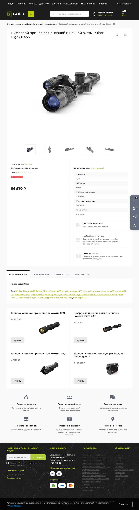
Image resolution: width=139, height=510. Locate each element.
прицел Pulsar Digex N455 (73, 294)
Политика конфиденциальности (30, 463)
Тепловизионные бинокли (93, 467)
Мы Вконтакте (88, 4)
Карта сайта (120, 473)
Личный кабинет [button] (124, 4)
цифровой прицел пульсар (45, 294)
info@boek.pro (56, 480)
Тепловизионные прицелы (93, 455)
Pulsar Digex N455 (25, 291)
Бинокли (86, 485)
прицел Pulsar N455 (98, 294)
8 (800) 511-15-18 (105, 12)
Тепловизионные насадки (93, 464)
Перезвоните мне (14, 478)
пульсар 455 (79, 297)
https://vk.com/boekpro (52, 474)
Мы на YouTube (70, 4)
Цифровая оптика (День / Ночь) (24, 24)
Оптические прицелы (91, 482)
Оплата (33, 4)
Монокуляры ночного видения (95, 479)
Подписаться (38, 457)
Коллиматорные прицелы (93, 488)
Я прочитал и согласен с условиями (26, 464)
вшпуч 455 (120, 291)
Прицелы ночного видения (93, 476)
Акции (11, 4)
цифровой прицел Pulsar (30, 297)
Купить (17, 340)
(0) (19, 172)
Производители (121, 476)
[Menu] (31, 14)
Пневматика (87, 490)
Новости (102, 4)
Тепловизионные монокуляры (95, 458)
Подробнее (15, 505)
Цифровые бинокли (90, 473)
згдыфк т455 (107, 291)
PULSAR (28, 164)
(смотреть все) (97, 168)
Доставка (44, 4)
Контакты (22, 4)
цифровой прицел (20, 294)
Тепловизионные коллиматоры (95, 461)
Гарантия (56, 4)
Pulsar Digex (42, 291)
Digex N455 (55, 291)
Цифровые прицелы (48, 24)
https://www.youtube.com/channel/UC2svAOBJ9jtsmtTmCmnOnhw (59, 474)
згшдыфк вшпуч (91, 291)
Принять (123, 504)
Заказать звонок (105, 15)
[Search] (53, 14)
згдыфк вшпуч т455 (72, 291)
